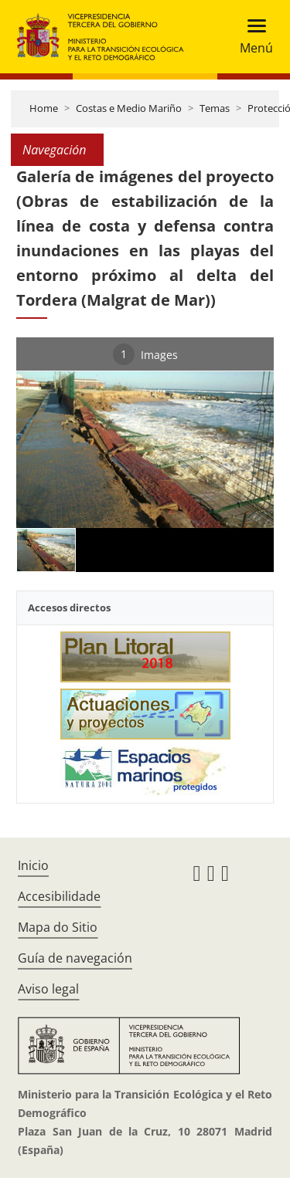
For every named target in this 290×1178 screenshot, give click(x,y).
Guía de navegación (75, 958)
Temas (215, 108)
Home (43, 108)
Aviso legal (48, 988)
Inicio (33, 865)
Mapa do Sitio (57, 927)
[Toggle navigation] (252, 37)
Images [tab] (145, 354)
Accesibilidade (59, 896)
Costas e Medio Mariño (129, 108)
